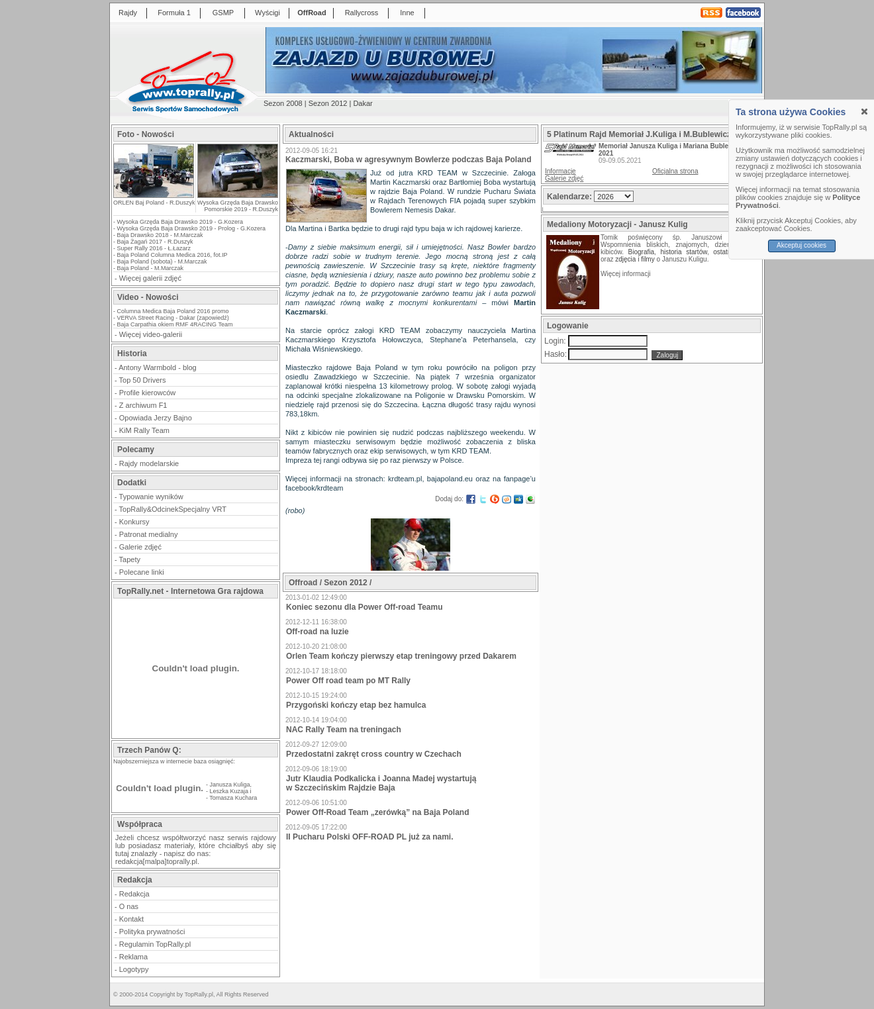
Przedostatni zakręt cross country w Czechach (373, 754)
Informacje (560, 171)
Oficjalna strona (675, 171)
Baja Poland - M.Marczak (150, 268)
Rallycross (362, 13)
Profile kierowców (147, 393)
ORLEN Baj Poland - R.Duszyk (154, 202)
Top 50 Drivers (142, 380)
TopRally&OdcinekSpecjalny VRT (172, 509)
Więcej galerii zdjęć (150, 278)
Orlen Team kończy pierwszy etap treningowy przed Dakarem (401, 656)
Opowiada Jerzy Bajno (155, 418)
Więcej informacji (626, 273)
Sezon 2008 (283, 103)
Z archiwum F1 (143, 405)
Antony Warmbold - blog (158, 367)
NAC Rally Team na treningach (343, 729)
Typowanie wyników (151, 497)
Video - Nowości (147, 297)
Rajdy (128, 13)
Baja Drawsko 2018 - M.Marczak (160, 235)
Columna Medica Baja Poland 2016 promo (173, 311)
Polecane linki (141, 572)
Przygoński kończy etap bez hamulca (356, 705)
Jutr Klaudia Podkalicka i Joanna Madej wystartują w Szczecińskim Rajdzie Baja (381, 783)
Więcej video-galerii (150, 334)
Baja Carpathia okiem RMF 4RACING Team (175, 324)
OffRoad (311, 13)
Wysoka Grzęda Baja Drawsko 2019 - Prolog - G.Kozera (191, 228)
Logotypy (134, 969)
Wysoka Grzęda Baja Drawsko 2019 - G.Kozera (180, 221)
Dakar (362, 103)
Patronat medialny (148, 534)
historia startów (683, 252)
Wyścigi (267, 13)
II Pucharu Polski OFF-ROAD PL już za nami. (370, 836)
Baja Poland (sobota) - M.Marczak (162, 261)
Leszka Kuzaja (229, 791)
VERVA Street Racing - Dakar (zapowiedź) (173, 317)
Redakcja (134, 894)
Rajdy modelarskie (149, 463)
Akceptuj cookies (801, 245)
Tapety (129, 559)
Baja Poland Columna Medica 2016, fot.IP (172, 255)
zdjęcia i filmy (634, 259)
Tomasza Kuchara (233, 797)
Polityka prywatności (152, 932)
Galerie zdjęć (140, 547)
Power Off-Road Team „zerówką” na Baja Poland (377, 812)
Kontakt (131, 919)
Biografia (641, 252)
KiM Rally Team (144, 430)
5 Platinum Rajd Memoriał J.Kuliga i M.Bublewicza (641, 134)
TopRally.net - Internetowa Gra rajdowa (190, 591)
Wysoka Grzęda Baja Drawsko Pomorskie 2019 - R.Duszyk (237, 206)
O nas (128, 906)
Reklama (133, 957)
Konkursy (134, 522)
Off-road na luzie (317, 631)
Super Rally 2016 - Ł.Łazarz (154, 248)
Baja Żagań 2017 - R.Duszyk (155, 241)
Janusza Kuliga (230, 784)
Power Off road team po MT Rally (348, 680)
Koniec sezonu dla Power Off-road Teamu (364, 607)
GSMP (223, 13)
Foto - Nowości (145, 134)
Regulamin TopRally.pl (155, 944)
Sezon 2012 (328, 103)
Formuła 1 (174, 13)
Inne (407, 13)
